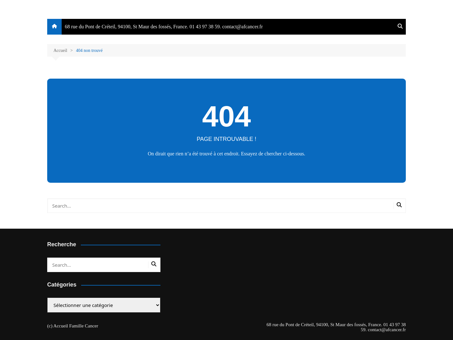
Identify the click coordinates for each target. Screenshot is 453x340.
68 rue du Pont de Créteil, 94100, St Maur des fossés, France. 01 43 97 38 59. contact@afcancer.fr (164, 26)
